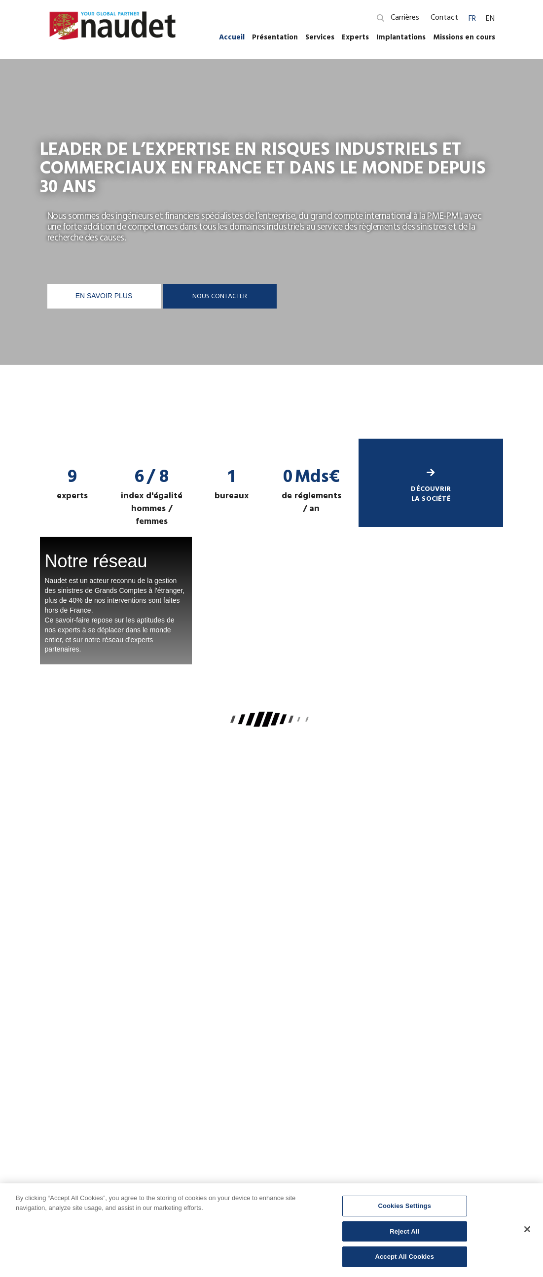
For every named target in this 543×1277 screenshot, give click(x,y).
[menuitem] (472, 18)
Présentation (275, 37)
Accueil (232, 37)
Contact (444, 17)
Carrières (405, 17)
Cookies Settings (404, 1205)
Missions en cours (464, 37)
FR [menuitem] (472, 18)
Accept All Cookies (404, 1256)
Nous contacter (219, 296)
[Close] (527, 1229)
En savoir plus (104, 296)
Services (319, 37)
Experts (355, 37)
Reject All (404, 1231)
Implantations (401, 37)
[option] (271, 249)
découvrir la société (431, 486)
